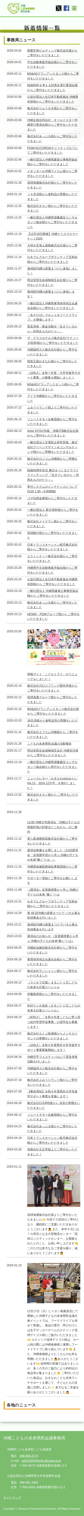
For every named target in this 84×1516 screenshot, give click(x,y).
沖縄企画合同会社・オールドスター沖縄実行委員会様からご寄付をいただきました (52, 124)
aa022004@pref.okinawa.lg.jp (41, 1460)
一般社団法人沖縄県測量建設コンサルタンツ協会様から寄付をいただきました (52, 767)
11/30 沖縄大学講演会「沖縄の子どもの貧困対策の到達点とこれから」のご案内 (53, 827)
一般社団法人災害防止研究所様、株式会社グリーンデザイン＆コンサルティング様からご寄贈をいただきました (52, 447)
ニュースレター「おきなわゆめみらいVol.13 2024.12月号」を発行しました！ (52, 783)
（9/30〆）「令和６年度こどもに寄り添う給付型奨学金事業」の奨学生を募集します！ (53, 1022)
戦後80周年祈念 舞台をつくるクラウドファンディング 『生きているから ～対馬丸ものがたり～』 (53, 475)
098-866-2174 (29, 1455)
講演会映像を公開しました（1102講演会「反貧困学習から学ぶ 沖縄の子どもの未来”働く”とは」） (52, 855)
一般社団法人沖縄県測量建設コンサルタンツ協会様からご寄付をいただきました (52, 222)
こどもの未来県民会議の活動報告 (49, 743)
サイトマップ (12, 1497)
